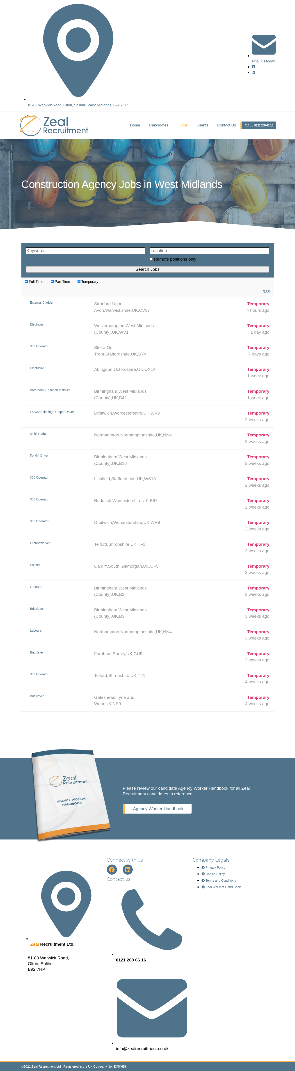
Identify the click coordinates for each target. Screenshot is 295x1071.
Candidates (158, 125)
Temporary (88, 282)
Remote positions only (175, 259)
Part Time (60, 282)
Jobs (184, 125)
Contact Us (226, 125)
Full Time (34, 282)
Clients (202, 125)
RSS (266, 292)
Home (135, 125)
